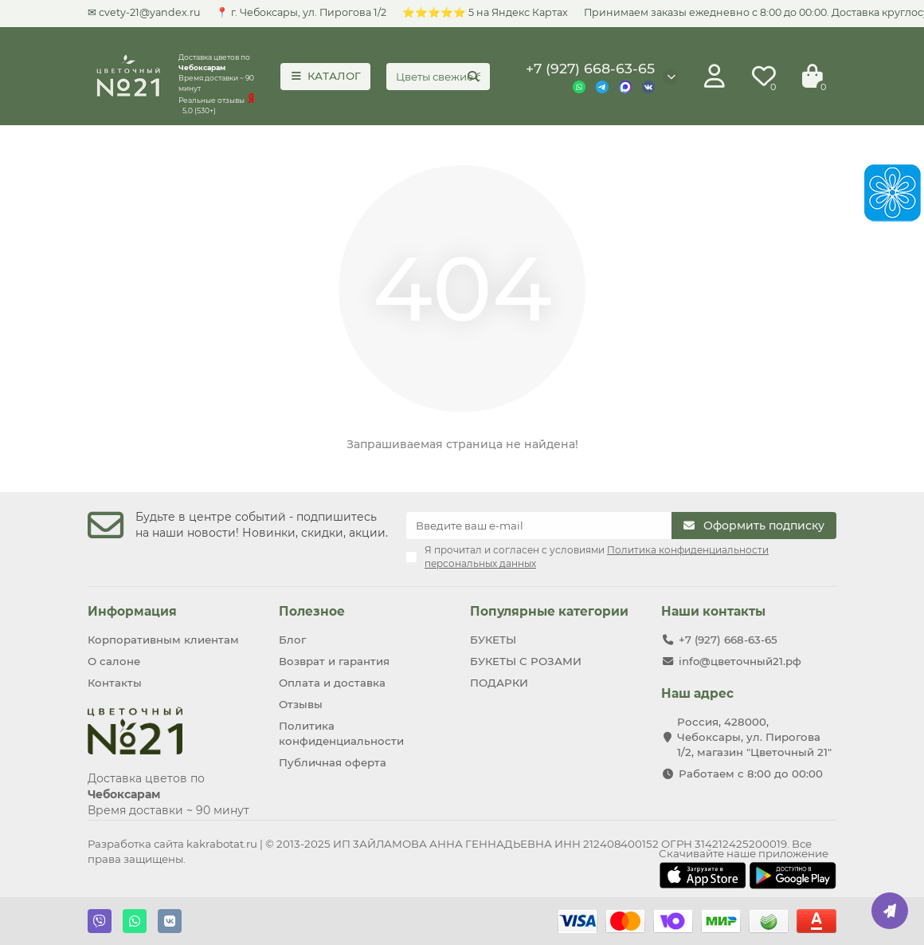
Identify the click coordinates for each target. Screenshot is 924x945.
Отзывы (301, 704)
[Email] (538, 525)
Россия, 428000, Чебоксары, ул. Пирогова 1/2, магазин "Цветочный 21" (754, 736)
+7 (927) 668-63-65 (590, 68)
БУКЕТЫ (493, 639)
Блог (292, 639)
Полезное (312, 611)
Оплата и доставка (332, 682)
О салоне (114, 661)
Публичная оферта (332, 762)
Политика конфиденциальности (341, 733)
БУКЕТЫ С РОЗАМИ (525, 661)
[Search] (438, 76)
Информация (132, 611)
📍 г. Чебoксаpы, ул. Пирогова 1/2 (301, 12)
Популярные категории (549, 611)
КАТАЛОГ (325, 75)
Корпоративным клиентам (163, 639)
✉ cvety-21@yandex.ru (144, 12)
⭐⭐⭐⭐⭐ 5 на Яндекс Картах (485, 12)
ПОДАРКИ (499, 682)
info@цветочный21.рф (740, 661)
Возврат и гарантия (334, 661)
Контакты (115, 682)
